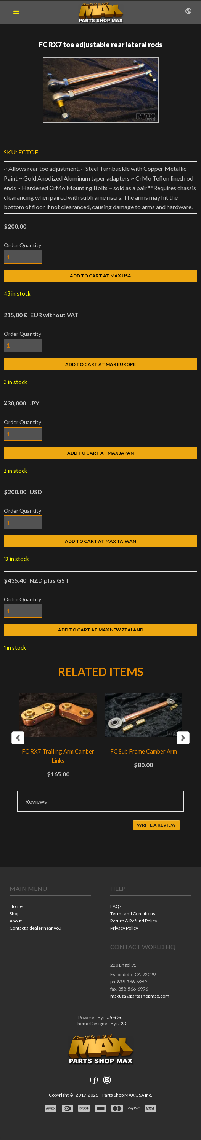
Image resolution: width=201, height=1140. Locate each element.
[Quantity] (23, 257)
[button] (16, 12)
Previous (17, 737)
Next (183, 737)
